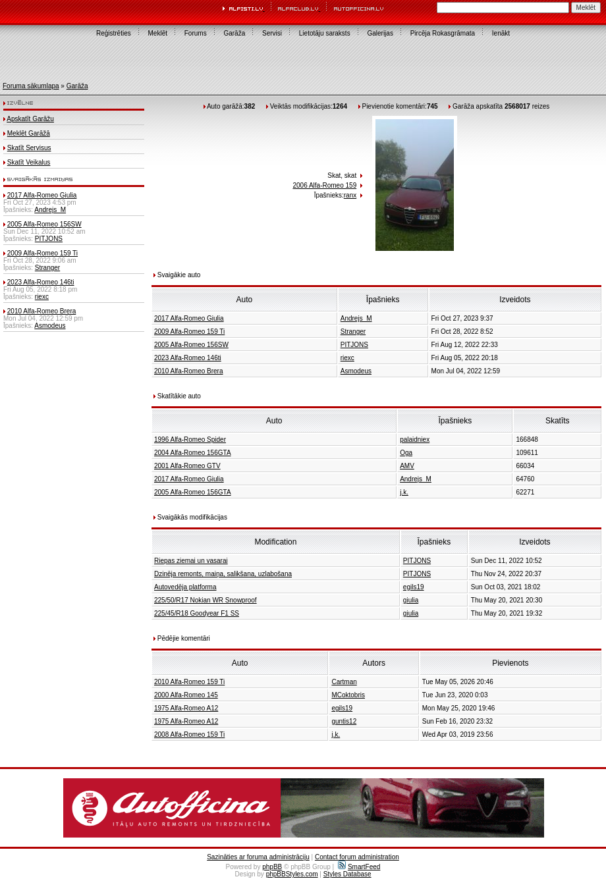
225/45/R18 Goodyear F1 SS (196, 613)
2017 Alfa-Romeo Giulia (42, 195)
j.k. (404, 492)
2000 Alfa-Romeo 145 (186, 695)
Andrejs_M (50, 209)
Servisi (272, 33)
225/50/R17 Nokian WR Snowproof (205, 600)
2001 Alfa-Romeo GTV (187, 465)
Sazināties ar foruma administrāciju (258, 857)
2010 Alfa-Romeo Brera (41, 311)
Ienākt (501, 33)
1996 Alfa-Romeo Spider (190, 439)
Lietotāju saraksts (324, 33)
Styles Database (347, 874)
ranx (350, 195)
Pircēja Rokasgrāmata (442, 33)
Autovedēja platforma (185, 587)
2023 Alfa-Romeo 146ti (40, 282)
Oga (406, 452)
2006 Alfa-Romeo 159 (324, 185)
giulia (410, 600)
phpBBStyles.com (292, 874)
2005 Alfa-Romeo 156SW (44, 224)
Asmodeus (49, 325)
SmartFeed (359, 866)
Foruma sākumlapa (31, 86)
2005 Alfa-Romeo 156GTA (192, 492)
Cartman (343, 681)
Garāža (234, 33)
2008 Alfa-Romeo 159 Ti (189, 734)
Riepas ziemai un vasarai (191, 560)
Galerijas (380, 33)
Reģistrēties (113, 33)
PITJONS (49, 238)
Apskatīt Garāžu (30, 118)
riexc (42, 296)
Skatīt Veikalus (29, 162)
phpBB (272, 866)
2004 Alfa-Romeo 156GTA (192, 452)
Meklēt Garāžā (28, 133)
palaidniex (414, 439)
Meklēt (157, 33)
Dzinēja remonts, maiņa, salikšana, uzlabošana (223, 573)
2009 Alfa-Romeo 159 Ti (42, 253)
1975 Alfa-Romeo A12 (186, 708)
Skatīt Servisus (29, 147)
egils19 (413, 587)
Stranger (47, 267)
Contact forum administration (357, 857)
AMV (407, 465)
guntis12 (343, 721)
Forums (195, 33)
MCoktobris (348, 695)
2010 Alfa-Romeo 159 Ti (189, 681)
